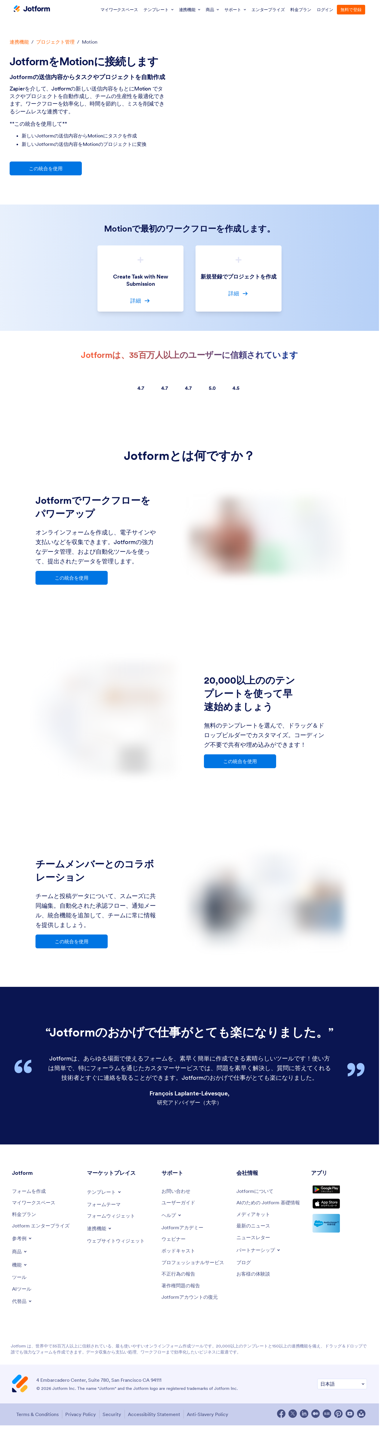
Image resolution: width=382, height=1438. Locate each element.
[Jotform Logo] (32, 9)
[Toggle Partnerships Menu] (261, 1260)
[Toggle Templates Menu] (106, 1193)
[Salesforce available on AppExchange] (339, 1237)
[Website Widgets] (119, 1243)
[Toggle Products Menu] (20, 1255)
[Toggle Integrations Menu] (101, 1230)
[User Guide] (180, 1205)
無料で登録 (351, 9)
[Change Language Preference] (342, 1392)
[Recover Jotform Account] (193, 1310)
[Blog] (244, 1273)
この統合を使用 (46, 168)
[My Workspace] (36, 1205)
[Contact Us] (178, 1193)
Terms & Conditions (35, 1422)
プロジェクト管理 (55, 42)
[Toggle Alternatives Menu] (23, 1306)
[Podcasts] (180, 1255)
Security (115, 1422)
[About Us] (256, 1193)
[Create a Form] (31, 1193)
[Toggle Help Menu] (173, 1217)
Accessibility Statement (161, 1422)
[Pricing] (25, 1217)
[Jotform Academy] (185, 1230)
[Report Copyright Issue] (183, 1298)
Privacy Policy (81, 1422)
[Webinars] (175, 1242)
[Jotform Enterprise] (44, 1229)
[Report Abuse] (180, 1285)
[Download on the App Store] (339, 1216)
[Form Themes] (106, 1206)
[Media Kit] (255, 1223)
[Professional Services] (196, 1270)
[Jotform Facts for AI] (270, 1208)
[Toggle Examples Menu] (23, 1242)
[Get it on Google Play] (339, 1195)
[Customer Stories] (255, 1285)
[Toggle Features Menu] (20, 1268)
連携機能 (19, 42)
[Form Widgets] (114, 1218)
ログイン (325, 9)
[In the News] (255, 1235)
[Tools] (20, 1281)
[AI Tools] (23, 1293)
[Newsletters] (255, 1248)
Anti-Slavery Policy (218, 1422)
